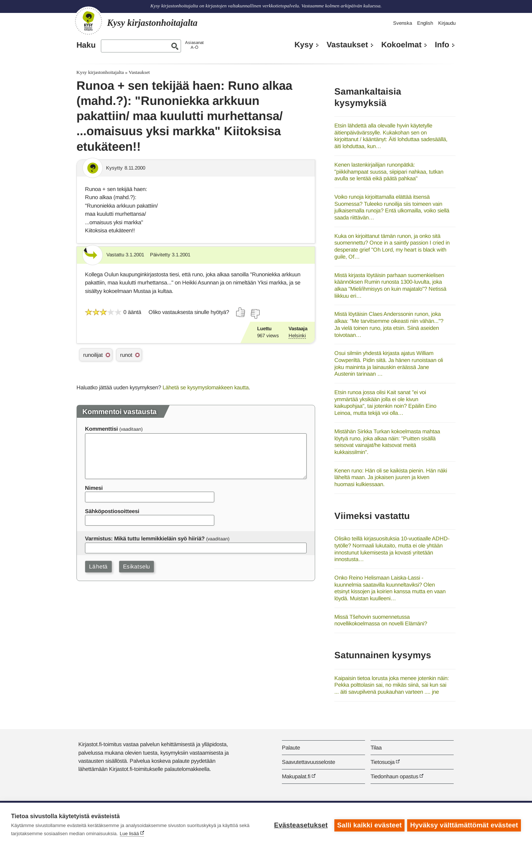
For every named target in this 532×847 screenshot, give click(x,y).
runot (126, 355)
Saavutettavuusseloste (308, 762)
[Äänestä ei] (255, 314)
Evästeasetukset (300, 825)
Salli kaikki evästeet (368, 825)
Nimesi (94, 488)
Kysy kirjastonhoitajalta (100, 72)
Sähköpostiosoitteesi (112, 511)
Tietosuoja (383, 762)
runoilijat (93, 355)
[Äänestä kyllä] (241, 312)
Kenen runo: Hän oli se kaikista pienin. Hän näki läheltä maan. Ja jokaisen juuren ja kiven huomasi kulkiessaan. (390, 477)
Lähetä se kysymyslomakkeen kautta (206, 387)
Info (442, 44)
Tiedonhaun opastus (394, 776)
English (425, 23)
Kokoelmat (401, 44)
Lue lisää (129, 833)
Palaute (291, 747)
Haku (86, 45)
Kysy (303, 44)
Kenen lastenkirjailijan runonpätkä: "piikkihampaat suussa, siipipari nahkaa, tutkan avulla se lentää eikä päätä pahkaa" (388, 171)
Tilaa (376, 747)
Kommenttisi (101, 429)
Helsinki (297, 335)
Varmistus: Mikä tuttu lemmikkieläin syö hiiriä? (145, 538)
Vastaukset (347, 44)
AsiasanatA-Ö (194, 44)
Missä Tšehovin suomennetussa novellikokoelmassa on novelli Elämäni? (380, 620)
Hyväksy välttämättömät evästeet (464, 825)
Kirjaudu (447, 23)
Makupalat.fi (296, 776)
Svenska (402, 23)
